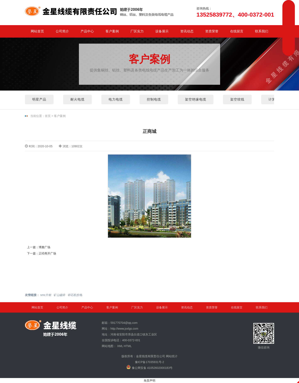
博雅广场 (44, 247)
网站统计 (172, 356)
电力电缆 (116, 99)
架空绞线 (237, 99)
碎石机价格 (75, 295)
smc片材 (45, 295)
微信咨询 (263, 336)
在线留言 (236, 31)
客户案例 (112, 31)
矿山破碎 (59, 295)
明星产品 (39, 99)
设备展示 (162, 31)
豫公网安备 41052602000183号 (149, 367)
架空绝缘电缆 (195, 99)
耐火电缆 (77, 99)
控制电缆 (154, 99)
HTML (128, 346)
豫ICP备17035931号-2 (149, 362)
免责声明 (149, 380)
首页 (48, 116)
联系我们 (261, 31)
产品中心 (87, 31)
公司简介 (62, 31)
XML (120, 346)
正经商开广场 (47, 253)
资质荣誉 (211, 31)
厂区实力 (137, 31)
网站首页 (37, 31)
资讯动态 (187, 31)
